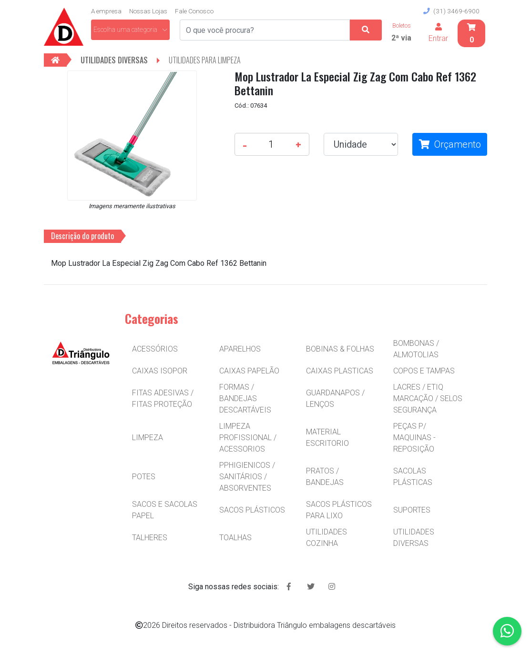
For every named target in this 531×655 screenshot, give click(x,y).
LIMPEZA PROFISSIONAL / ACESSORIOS (247, 437)
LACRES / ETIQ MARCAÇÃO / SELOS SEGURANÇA (427, 398)
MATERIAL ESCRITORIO (327, 437)
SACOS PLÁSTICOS (252, 509)
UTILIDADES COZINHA (326, 537)
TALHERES (149, 537)
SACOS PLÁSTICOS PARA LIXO (339, 510)
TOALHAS (235, 537)
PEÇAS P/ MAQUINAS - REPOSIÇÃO (414, 437)
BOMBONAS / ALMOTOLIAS (416, 349)
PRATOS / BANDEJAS (325, 476)
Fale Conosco (194, 11)
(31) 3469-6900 (451, 11)
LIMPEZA (147, 437)
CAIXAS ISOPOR (159, 370)
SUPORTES (411, 509)
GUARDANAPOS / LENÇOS (335, 398)
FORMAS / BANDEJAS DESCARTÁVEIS (245, 398)
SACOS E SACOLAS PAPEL (164, 510)
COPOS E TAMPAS (424, 370)
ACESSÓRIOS (155, 348)
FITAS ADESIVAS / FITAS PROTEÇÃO (163, 398)
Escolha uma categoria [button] (130, 29)
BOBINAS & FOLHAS (340, 348)
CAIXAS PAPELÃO (249, 370)
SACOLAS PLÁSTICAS (412, 476)
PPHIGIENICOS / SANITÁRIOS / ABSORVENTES (247, 477)
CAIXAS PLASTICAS (339, 370)
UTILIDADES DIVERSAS (413, 537)
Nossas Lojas (148, 11)
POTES (143, 476)
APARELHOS (240, 348)
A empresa (106, 11)
